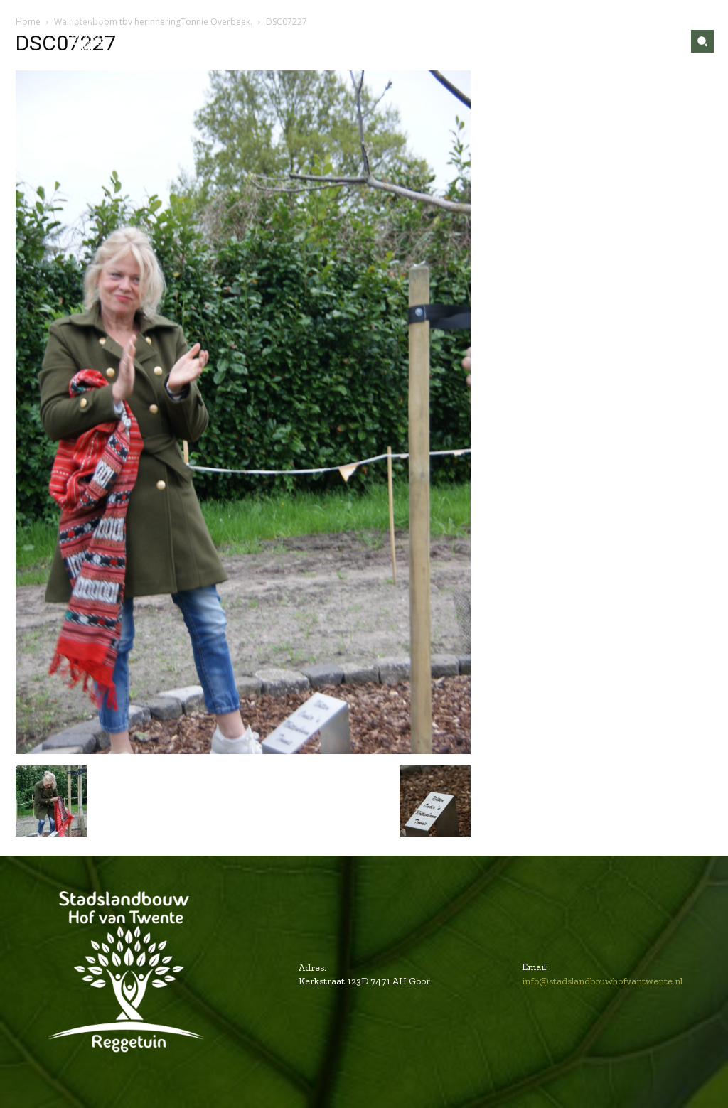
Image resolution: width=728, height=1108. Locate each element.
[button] (702, 41)
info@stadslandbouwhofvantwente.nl (602, 981)
